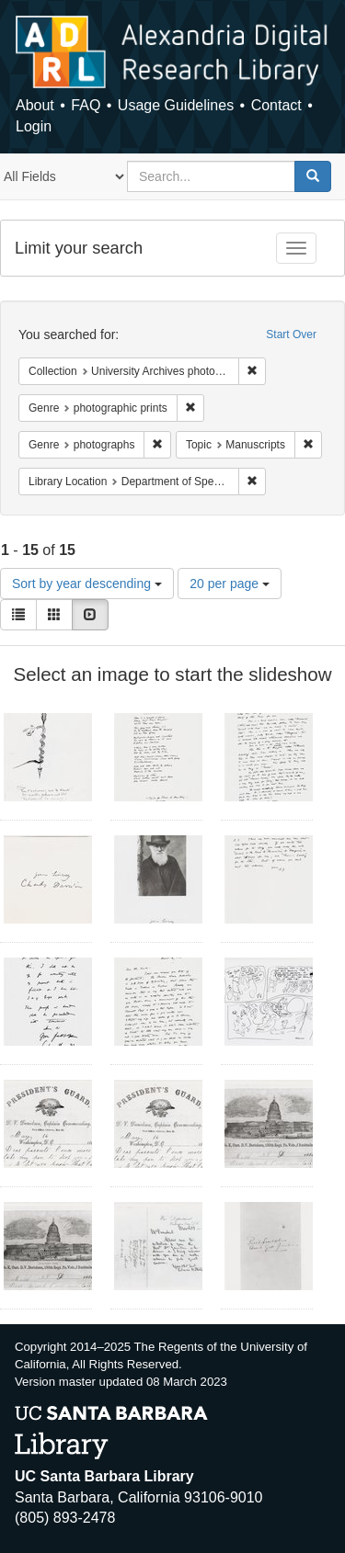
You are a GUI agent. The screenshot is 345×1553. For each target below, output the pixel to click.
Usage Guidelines (176, 105)
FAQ (85, 105)
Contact (276, 105)
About (35, 105)
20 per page (230, 583)
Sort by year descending (87, 583)
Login (34, 126)
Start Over (291, 334)
